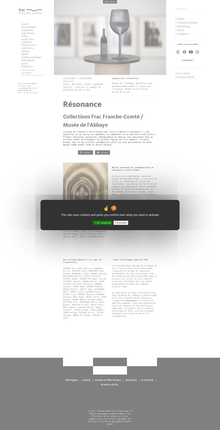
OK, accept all (102, 223)
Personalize (121, 223)
